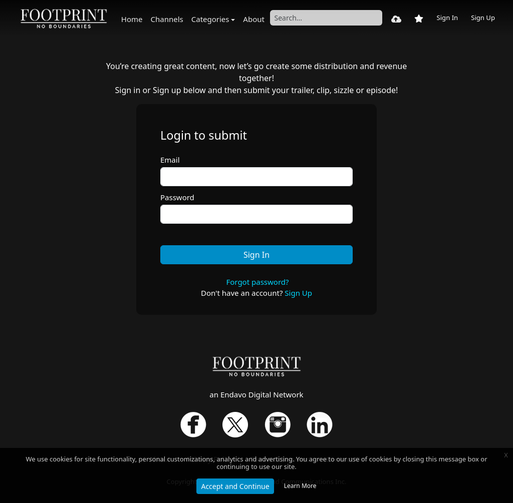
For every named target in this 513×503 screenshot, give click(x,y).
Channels (167, 19)
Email (170, 160)
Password (177, 197)
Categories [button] (210, 19)
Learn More (300, 485)
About (254, 19)
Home (132, 19)
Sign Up (483, 17)
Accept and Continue (235, 486)
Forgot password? (257, 282)
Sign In (447, 17)
